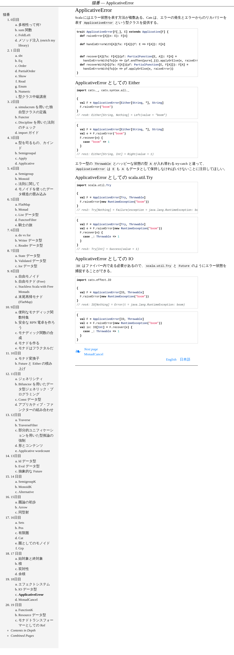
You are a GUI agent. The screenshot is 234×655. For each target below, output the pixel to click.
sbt (20, 56)
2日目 (15, 102)
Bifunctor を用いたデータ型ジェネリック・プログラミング (35, 389)
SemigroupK (27, 481)
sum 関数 (25, 30)
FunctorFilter (27, 220)
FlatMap (24, 204)
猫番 (6, 15)
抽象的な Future (30, 471)
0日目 (15, 20)
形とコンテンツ (30, 445)
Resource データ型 (32, 615)
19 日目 (16, 605)
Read (21, 81)
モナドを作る (28, 343)
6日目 (15, 230)
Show (22, 76)
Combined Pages (22, 635)
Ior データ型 (27, 266)
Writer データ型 (30, 240)
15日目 (16, 497)
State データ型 (29, 256)
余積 (21, 574)
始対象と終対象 (30, 558)
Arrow (22, 507)
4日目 (15, 168)
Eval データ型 (29, 466)
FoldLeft (24, 35)
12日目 (16, 415)
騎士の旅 (25, 225)
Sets (21, 523)
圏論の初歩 (27, 502)
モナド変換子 (28, 358)
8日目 (15, 271)
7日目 (15, 251)
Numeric (24, 91)
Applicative (26, 163)
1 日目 (15, 50)
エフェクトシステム (34, 584)
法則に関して (28, 184)
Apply (22, 158)
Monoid (23, 179)
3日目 (15, 138)
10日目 (16, 353)
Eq (20, 61)
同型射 (23, 512)
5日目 (15, 199)
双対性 (23, 569)
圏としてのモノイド (34, 543)
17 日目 (16, 553)
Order (22, 66)
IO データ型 (27, 589)
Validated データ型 (32, 261)
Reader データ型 (30, 245)
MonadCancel (28, 600)
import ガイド (28, 133)
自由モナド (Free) (31, 281)
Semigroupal (27, 153)
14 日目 (16, 476)
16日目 (16, 517)
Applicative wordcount (34, 451)
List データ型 (28, 215)
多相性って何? (29, 25)
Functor (23, 117)
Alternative (26, 492)
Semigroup (25, 174)
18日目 (16, 579)
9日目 (15, 307)
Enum (22, 86)
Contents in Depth (23, 630)
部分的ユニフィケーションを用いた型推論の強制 (35, 435)
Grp (21, 548)
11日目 (16, 374)
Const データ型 (29, 399)
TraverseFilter (28, 425)
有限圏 (23, 533)
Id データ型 (27, 461)
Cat (20, 538)
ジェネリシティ (30, 379)
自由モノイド (28, 276)
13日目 (16, 456)
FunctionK (25, 610)
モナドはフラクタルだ (35, 348)
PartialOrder (26, 71)
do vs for (24, 235)
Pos (20, 528)
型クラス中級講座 (32, 97)
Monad (23, 209)
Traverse (24, 420)
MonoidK (25, 487)
